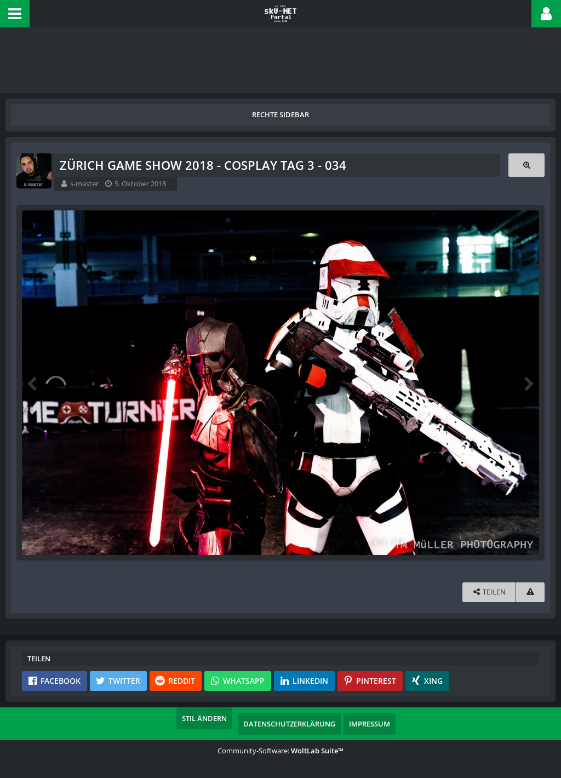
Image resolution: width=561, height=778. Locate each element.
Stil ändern (204, 718)
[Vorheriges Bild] (33, 383)
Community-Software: (280, 751)
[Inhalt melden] (530, 592)
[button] (15, 13)
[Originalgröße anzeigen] (526, 165)
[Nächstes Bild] (528, 383)
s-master (84, 183)
